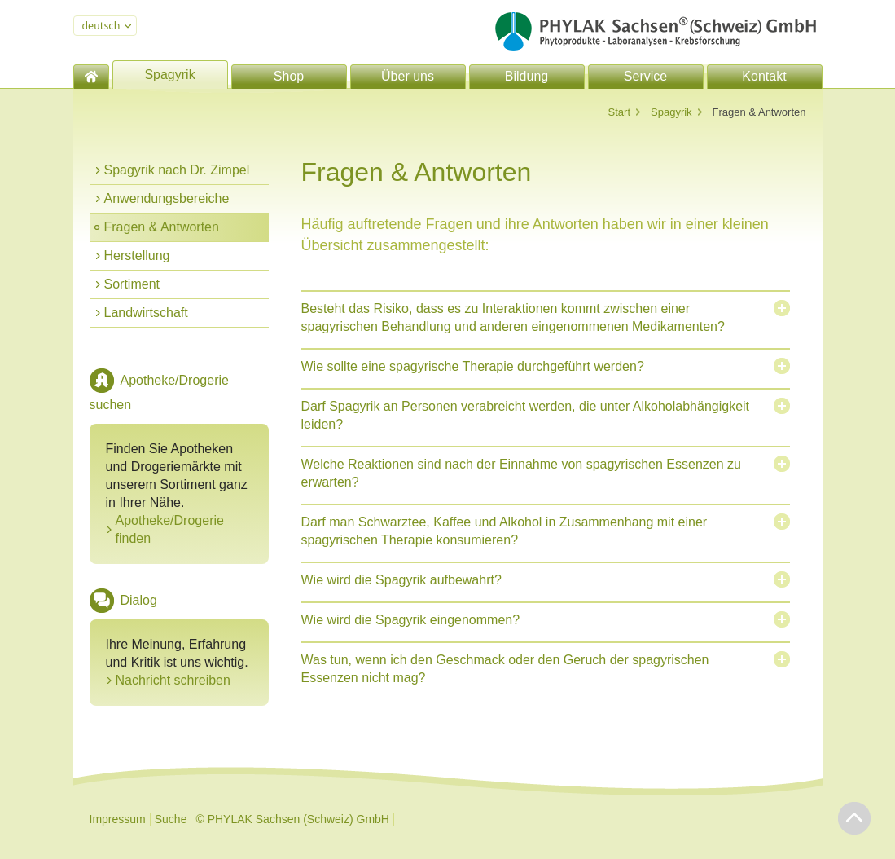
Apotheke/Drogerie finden (170, 529)
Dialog (139, 600)
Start (619, 112)
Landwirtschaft (146, 312)
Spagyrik (169, 74)
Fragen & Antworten (161, 227)
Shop (289, 76)
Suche (171, 819)
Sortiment (132, 284)
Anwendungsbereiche (167, 198)
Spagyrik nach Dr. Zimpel (177, 170)
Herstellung (137, 255)
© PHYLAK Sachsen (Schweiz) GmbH (292, 819)
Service (645, 76)
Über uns (407, 76)
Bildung (526, 76)
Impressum (118, 819)
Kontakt (764, 76)
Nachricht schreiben (173, 680)
